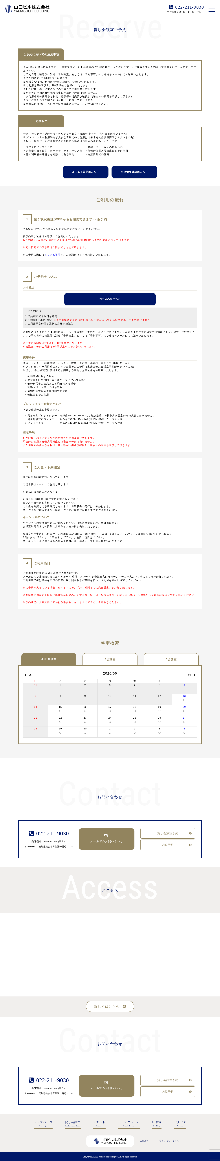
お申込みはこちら (110, 299)
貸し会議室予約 (167, 833)
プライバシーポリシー (170, 1141)
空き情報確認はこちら (134, 172)
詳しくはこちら (106, 1006)
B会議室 (171, 659)
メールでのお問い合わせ (106, 841)
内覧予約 (168, 844)
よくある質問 (52, 254)
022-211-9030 (189, 6)
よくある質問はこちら (85, 172)
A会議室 (110, 659)
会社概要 (144, 1141)
